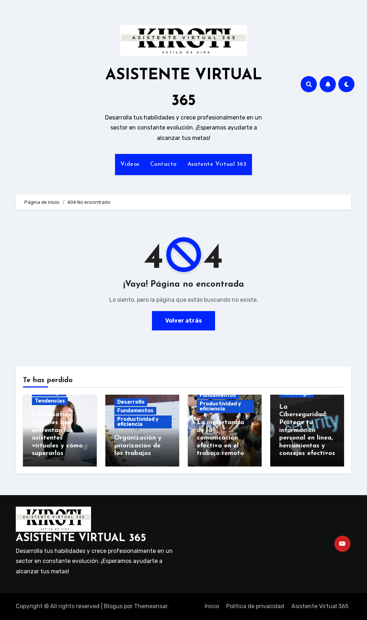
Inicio (212, 606)
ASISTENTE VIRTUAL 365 (81, 538)
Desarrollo (130, 402)
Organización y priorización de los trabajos (138, 446)
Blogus (113, 606)
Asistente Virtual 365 (217, 164)
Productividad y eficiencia (137, 421)
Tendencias (50, 401)
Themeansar (150, 606)
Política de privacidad (255, 606)
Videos (129, 164)
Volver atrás (183, 320)
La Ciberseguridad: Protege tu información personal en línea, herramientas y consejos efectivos (307, 430)
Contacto (163, 164)
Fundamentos (135, 411)
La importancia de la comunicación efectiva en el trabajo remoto (220, 438)
